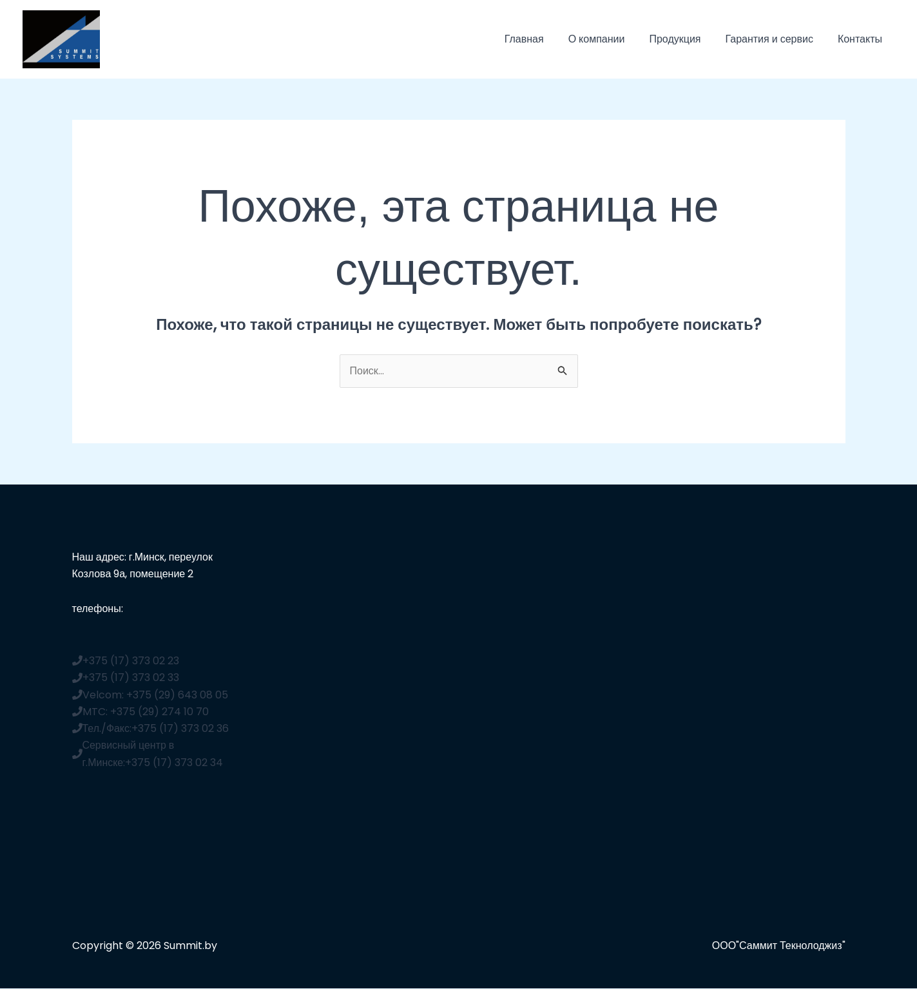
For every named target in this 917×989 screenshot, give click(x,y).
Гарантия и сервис (774, 39)
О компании (610, 39)
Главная (541, 39)
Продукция (684, 39)
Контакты (862, 39)
